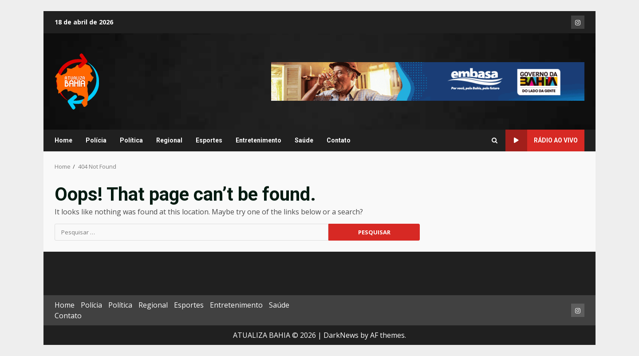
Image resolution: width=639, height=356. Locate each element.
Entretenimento (258, 140)
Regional (169, 140)
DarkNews (341, 335)
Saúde (304, 140)
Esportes (209, 140)
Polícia (96, 140)
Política (131, 140)
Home (63, 140)
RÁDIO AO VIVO (541, 140)
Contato (339, 140)
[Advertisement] (427, 81)
